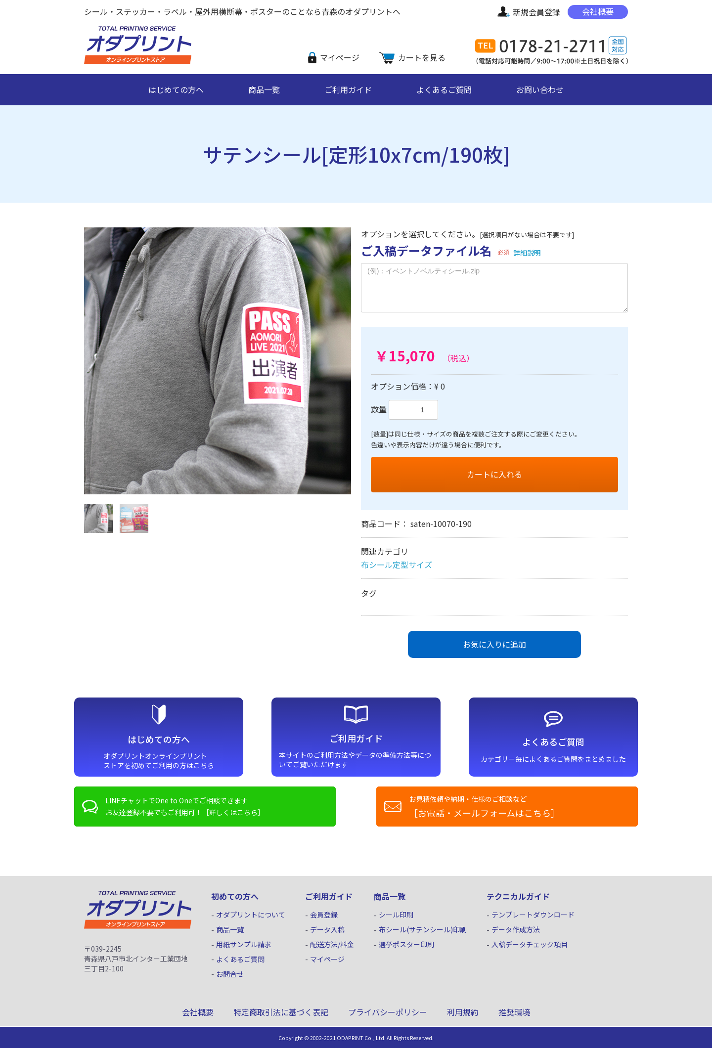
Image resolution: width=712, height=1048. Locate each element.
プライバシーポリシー (387, 1012)
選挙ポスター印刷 (406, 944)
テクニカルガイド (518, 896)
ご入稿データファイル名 (426, 250)
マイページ (339, 57)
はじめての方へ (176, 89)
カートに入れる (494, 474)
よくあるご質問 (444, 89)
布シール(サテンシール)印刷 (423, 929)
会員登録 (324, 914)
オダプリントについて (250, 914)
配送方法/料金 (332, 944)
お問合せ (230, 974)
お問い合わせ (540, 89)
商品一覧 (264, 89)
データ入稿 (327, 929)
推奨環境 (514, 1012)
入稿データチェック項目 (529, 944)
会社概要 (598, 11)
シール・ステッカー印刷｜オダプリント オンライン (131, 62)
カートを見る (421, 57)
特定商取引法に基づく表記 (280, 1012)
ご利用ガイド (348, 89)
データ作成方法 (515, 929)
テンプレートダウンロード (533, 914)
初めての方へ (235, 896)
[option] (217, 360)
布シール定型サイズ (396, 564)
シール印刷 (396, 914)
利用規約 (463, 1012)
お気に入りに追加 (494, 644)
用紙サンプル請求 (243, 944)
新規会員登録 (536, 12)
